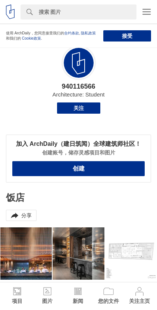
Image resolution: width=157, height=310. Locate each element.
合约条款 (71, 33)
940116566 (78, 86)
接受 (127, 36)
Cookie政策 (31, 38)
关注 (78, 108)
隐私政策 (88, 33)
